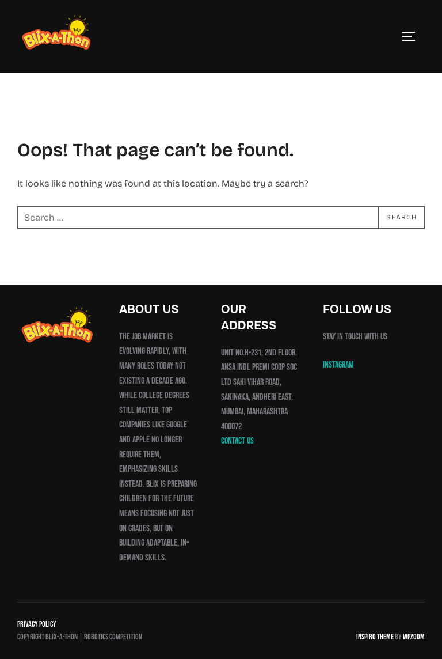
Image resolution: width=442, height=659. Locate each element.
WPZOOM (414, 637)
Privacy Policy (36, 624)
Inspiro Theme (375, 637)
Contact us (237, 440)
